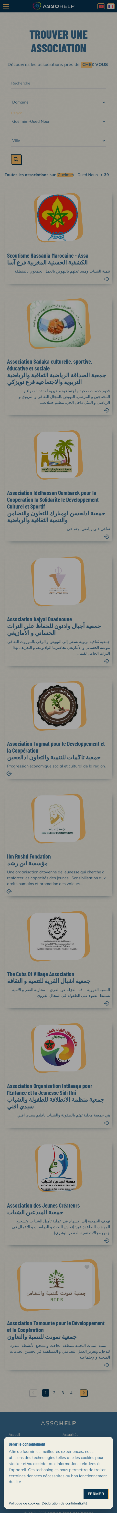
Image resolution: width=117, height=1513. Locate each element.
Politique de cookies (24, 1503)
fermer (96, 1494)
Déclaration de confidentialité (64, 1503)
